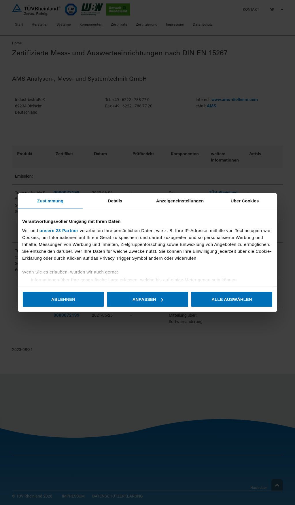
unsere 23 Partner (58, 230)
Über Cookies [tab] (245, 200)
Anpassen (148, 299)
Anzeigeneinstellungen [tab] (180, 200)
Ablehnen (63, 299)
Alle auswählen (231, 299)
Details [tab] (115, 200)
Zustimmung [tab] (50, 200)
